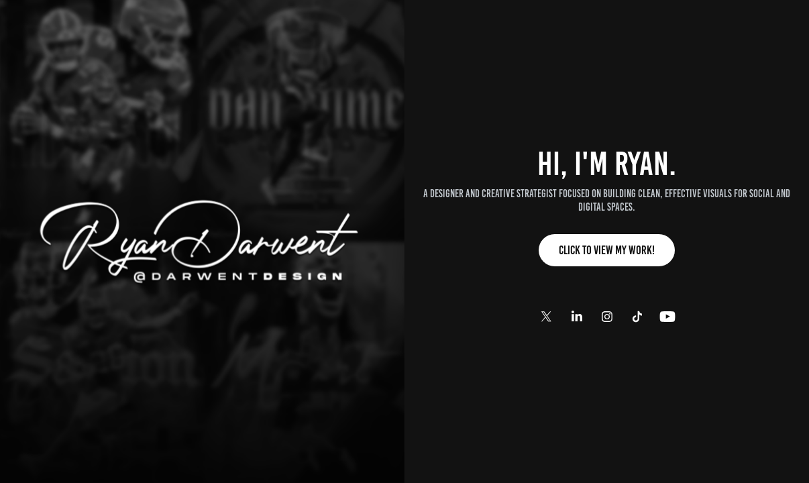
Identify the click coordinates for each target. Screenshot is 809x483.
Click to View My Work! (607, 250)
